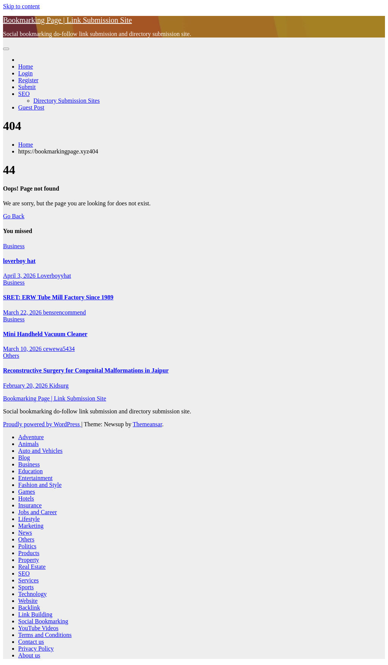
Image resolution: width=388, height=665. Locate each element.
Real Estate (31, 566)
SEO (24, 94)
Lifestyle (29, 519)
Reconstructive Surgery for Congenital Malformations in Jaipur (86, 370)
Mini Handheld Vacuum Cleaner (45, 334)
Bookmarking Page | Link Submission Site (67, 20)
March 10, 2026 (23, 349)
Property (28, 560)
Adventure (31, 437)
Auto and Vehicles (40, 451)
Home (25, 66)
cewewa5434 (59, 349)
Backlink (29, 607)
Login (25, 73)
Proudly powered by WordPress (42, 424)
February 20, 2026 (26, 385)
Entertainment (35, 478)
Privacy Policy (36, 648)
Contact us (31, 641)
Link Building (35, 614)
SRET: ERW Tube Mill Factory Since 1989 (58, 297)
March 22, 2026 (23, 312)
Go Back (13, 216)
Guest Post (31, 107)
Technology (32, 594)
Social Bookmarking (43, 621)
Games (26, 491)
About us (29, 655)
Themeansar (147, 424)
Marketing (31, 526)
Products (28, 553)
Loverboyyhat (54, 275)
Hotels (26, 498)
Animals (28, 444)
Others (11, 355)
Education (30, 471)
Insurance (30, 505)
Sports (26, 587)
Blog (24, 457)
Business (14, 246)
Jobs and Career (37, 512)
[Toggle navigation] (6, 49)
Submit (27, 87)
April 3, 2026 (20, 275)
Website (28, 601)
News (25, 532)
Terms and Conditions (45, 635)
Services (28, 580)
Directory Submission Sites (66, 100)
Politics (27, 546)
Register (28, 80)
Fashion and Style (40, 485)
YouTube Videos (38, 628)
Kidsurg (59, 385)
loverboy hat (19, 261)
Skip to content (21, 6)
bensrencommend (64, 312)
